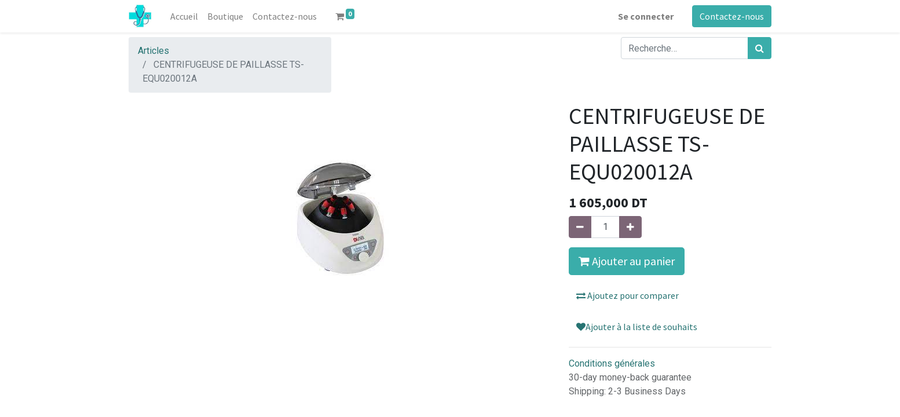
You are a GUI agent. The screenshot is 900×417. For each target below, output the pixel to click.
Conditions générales (612, 363)
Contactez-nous (732, 16)
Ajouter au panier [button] (627, 261)
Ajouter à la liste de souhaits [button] (636, 326)
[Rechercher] (759, 48)
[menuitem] (184, 16)
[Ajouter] (630, 227)
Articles (153, 50)
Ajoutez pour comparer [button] (627, 295)
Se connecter (646, 16)
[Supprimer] (580, 227)
